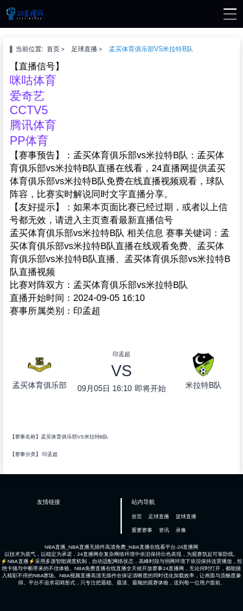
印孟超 (50, 454)
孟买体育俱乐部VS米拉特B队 (151, 49)
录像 (181, 530)
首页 (53, 49)
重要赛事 (142, 530)
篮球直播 (186, 517)
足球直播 (84, 49)
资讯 (164, 530)
